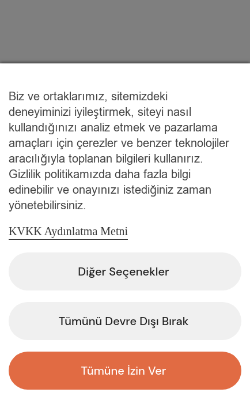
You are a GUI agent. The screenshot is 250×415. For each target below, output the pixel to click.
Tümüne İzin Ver (123, 370)
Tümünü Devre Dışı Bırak (124, 321)
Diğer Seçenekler (123, 271)
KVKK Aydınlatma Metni (68, 231)
